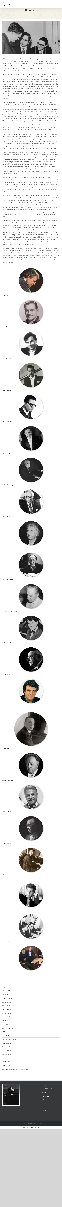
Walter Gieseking (8, 1013)
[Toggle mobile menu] (59, 3)
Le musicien (46, 1092)
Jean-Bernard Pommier (10, 1039)
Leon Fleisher (7, 1006)
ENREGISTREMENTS (49, 1089)
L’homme (46, 1096)
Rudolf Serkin (7, 1054)
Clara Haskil (6, 1021)
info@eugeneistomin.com (50, 1111)
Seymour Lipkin (8, 1035)
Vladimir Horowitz (8, 1024)
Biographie (46, 1085)
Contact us (49, 1113)
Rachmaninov (7, 1043)
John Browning (7, 1002)
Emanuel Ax (6, 991)
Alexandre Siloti (8, 1058)
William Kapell (7, 1032)
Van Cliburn (6, 1062)
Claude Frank (7, 1009)
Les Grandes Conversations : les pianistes (16, 1069)
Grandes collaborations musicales (50, 1101)
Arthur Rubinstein (8, 1047)
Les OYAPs (6, 1065)
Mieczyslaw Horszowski (10, 1028)
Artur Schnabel (8, 1050)
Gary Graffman (8, 1017)
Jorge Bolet (6, 995)
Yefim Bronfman (8, 998)
